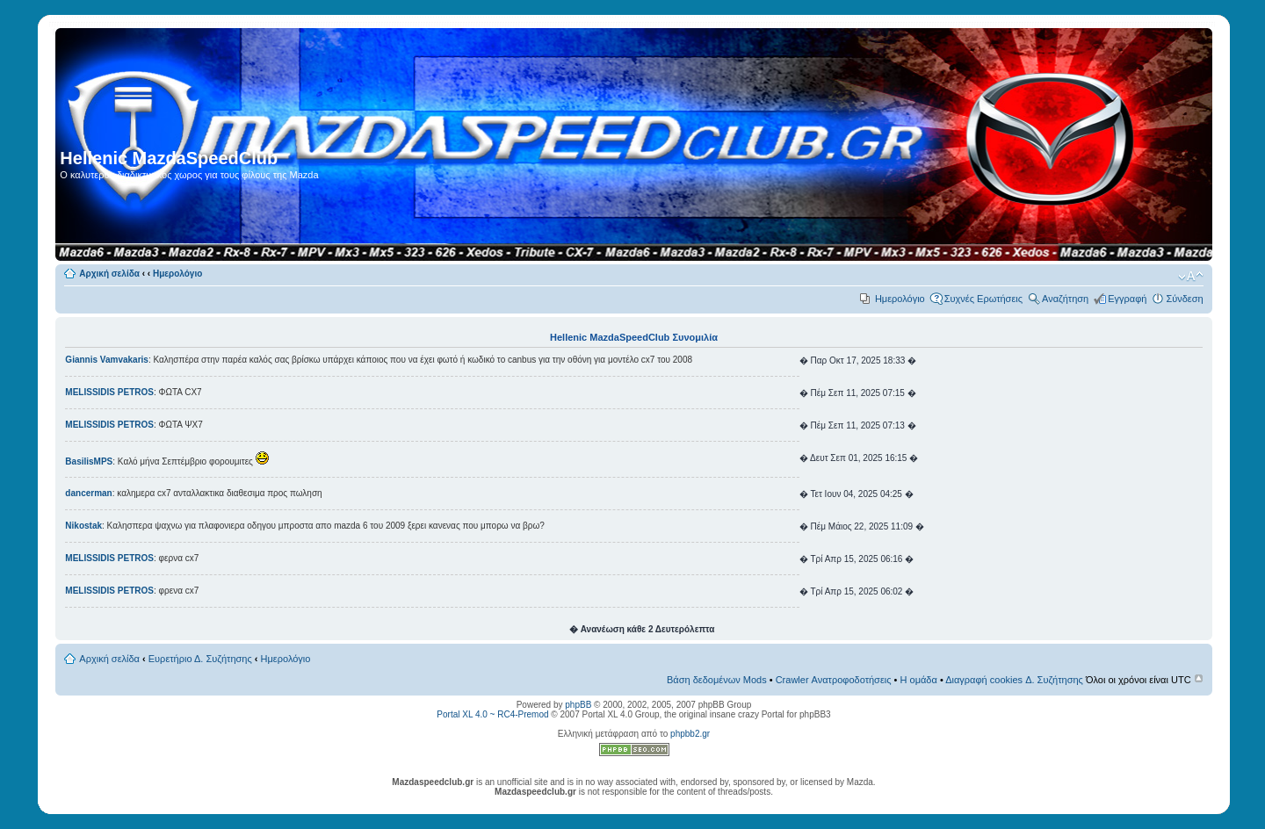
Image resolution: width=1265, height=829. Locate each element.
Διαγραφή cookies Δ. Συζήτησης (1014, 679)
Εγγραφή (1127, 298)
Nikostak (83, 525)
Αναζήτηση (1065, 298)
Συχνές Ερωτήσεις (983, 298)
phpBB (578, 705)
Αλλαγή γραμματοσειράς (1191, 277)
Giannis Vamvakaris (106, 359)
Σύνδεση (1184, 298)
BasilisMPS (88, 461)
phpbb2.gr (690, 734)
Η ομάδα (918, 679)
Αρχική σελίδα (109, 273)
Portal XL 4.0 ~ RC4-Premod (492, 714)
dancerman (88, 493)
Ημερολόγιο (177, 273)
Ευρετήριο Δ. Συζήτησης (200, 658)
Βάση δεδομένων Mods (717, 679)
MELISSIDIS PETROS (109, 392)
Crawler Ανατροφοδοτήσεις (834, 679)
